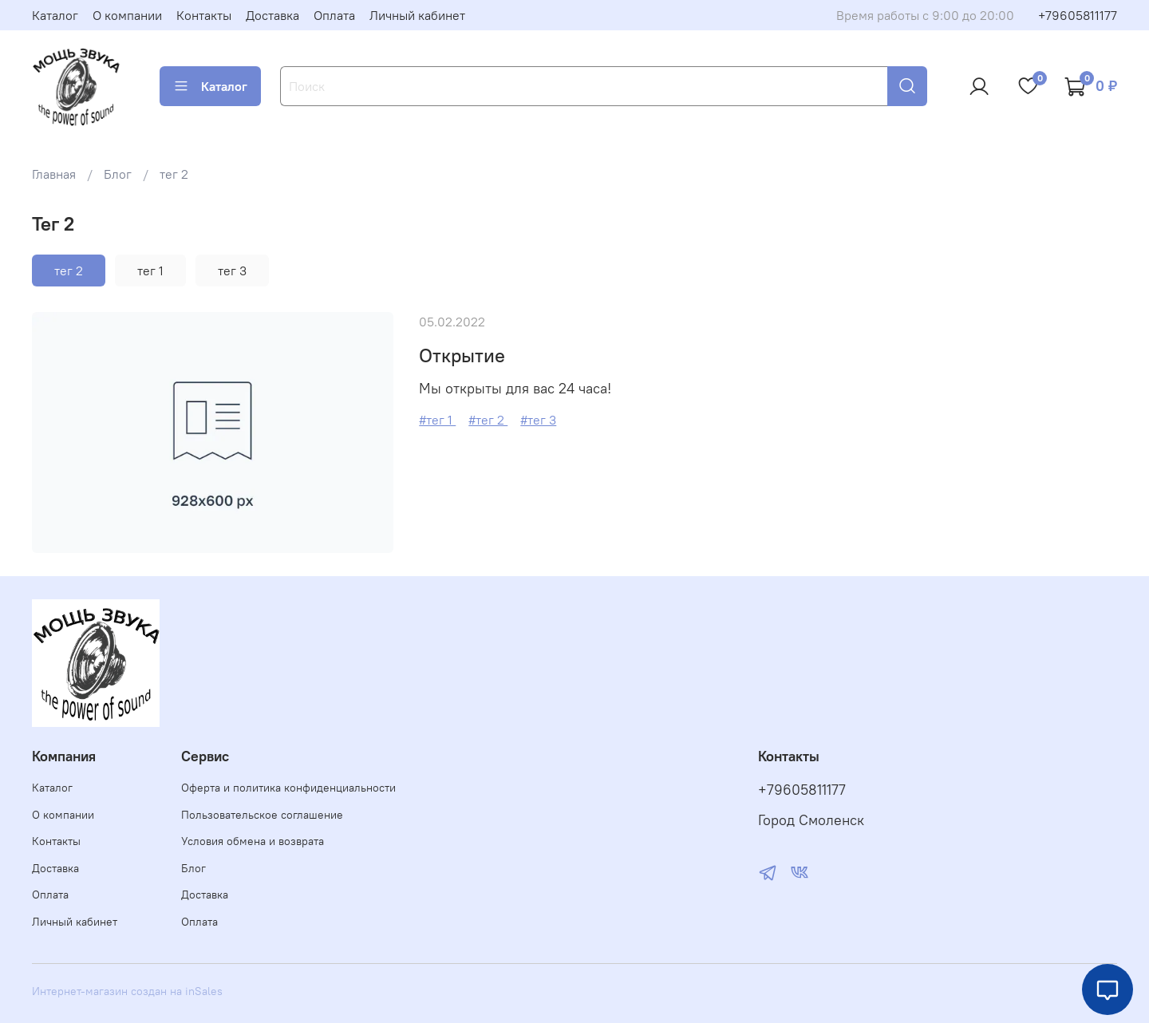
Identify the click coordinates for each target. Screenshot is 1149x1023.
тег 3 (232, 270)
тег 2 (68, 270)
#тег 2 (487, 420)
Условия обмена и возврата (252, 841)
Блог (118, 174)
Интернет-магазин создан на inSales (127, 991)
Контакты (203, 15)
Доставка (272, 15)
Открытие (462, 355)
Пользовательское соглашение (262, 815)
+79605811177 (1077, 15)
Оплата (334, 15)
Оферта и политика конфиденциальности (288, 787)
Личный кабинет (417, 15)
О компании (127, 15)
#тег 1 (437, 420)
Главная (54, 174)
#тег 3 (538, 420)
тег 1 (150, 270)
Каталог (55, 15)
